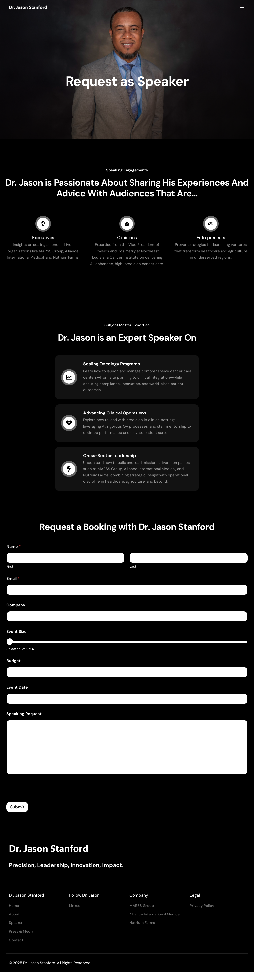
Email (13, 579)
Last (132, 567)
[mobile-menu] (241, 7)
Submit (17, 807)
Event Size (16, 632)
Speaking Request (24, 714)
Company (15, 606)
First (9, 567)
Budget (13, 661)
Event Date (17, 688)
